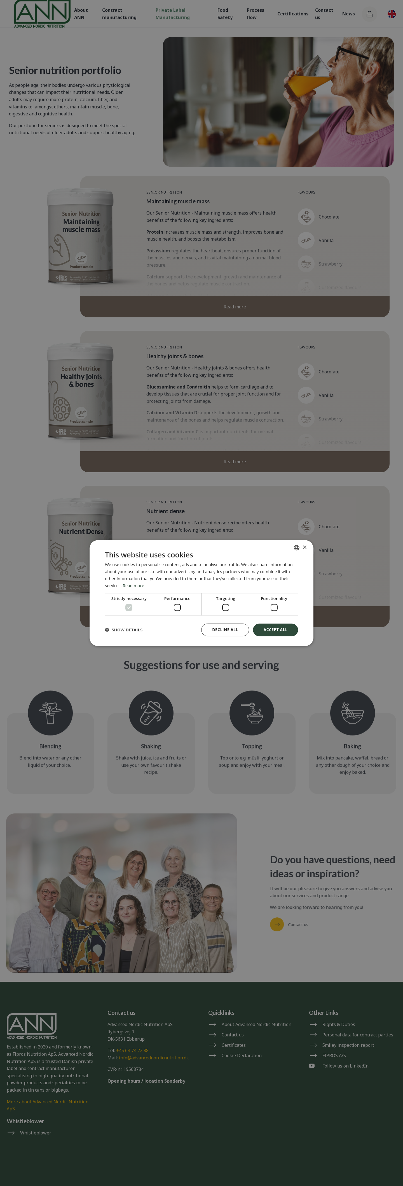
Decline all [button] (225, 629)
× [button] (304, 547)
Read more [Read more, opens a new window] (133, 585)
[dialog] (201, 593)
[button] (123, 629)
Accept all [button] (275, 629)
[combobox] (296, 547)
